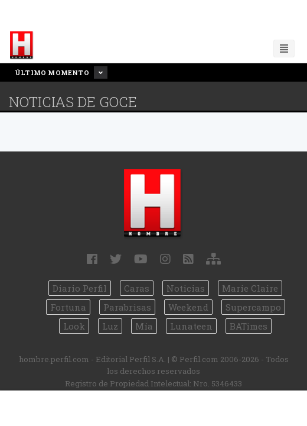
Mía (144, 326)
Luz (110, 326)
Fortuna (68, 307)
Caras (136, 288)
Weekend (188, 307)
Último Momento (61, 72)
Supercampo (253, 307)
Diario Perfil (80, 288)
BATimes (248, 326)
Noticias (185, 288)
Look (74, 326)
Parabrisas (127, 307)
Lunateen (191, 326)
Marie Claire (250, 288)
